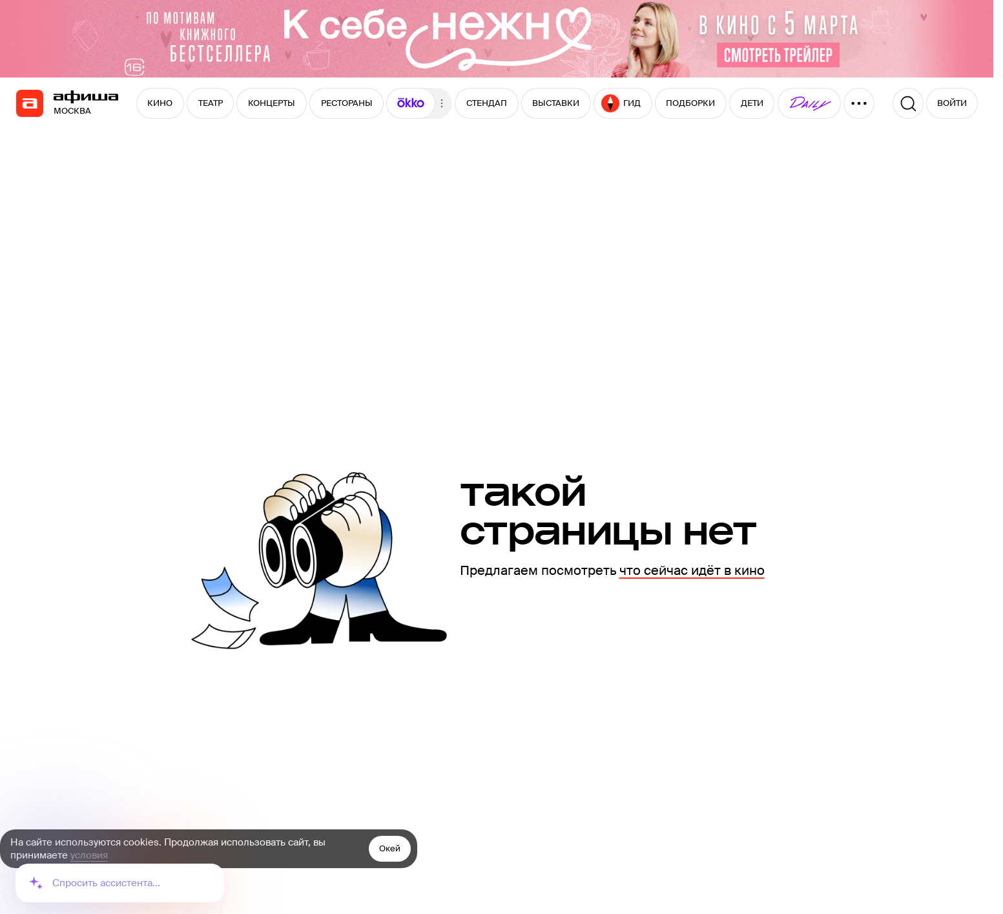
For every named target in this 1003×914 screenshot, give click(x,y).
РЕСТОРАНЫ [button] (347, 103)
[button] (410, 103)
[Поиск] (908, 103)
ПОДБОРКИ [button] (690, 103)
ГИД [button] (621, 103)
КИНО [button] (159, 103)
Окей (389, 848)
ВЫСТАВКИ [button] (555, 103)
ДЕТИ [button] (752, 103)
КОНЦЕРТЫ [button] (271, 103)
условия (89, 855)
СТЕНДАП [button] (486, 103)
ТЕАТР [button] (210, 103)
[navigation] (29, 103)
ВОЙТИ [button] (952, 103)
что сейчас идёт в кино (692, 570)
